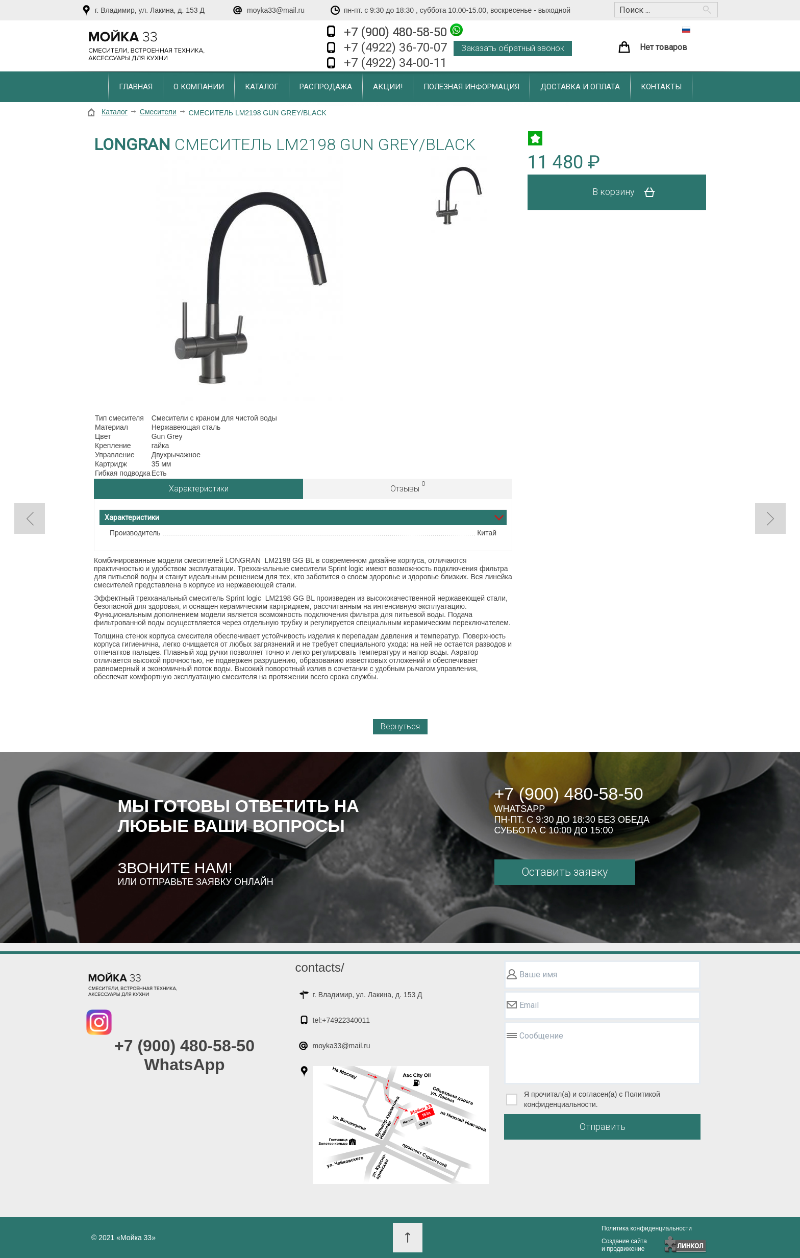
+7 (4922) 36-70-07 (395, 47)
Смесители (158, 112)
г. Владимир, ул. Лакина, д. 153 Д (150, 10)
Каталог (262, 86)
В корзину (627, 192)
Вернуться (400, 726)
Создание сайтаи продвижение (624, 1245)
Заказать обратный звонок (512, 48)
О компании (198, 86)
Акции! (388, 86)
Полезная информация (471, 86)
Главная (136, 86)
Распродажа (325, 86)
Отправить (603, 1126)
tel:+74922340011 (341, 1020)
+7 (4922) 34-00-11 (395, 63)
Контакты (661, 86)
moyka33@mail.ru (276, 10)
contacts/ (319, 967)
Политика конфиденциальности (647, 1228)
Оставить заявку (564, 872)
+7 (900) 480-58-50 (403, 31)
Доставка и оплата (580, 86)
